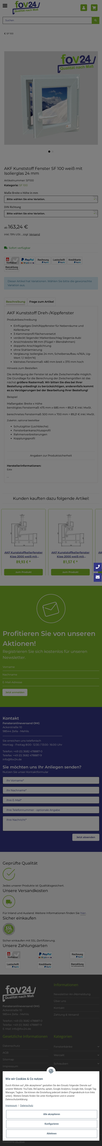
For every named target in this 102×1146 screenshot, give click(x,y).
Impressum (11, 1105)
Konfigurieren (52, 1124)
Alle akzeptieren (51, 1114)
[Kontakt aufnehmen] (98, 577)
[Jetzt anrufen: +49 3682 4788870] (98, 567)
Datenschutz (26, 1105)
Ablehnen (52, 1133)
